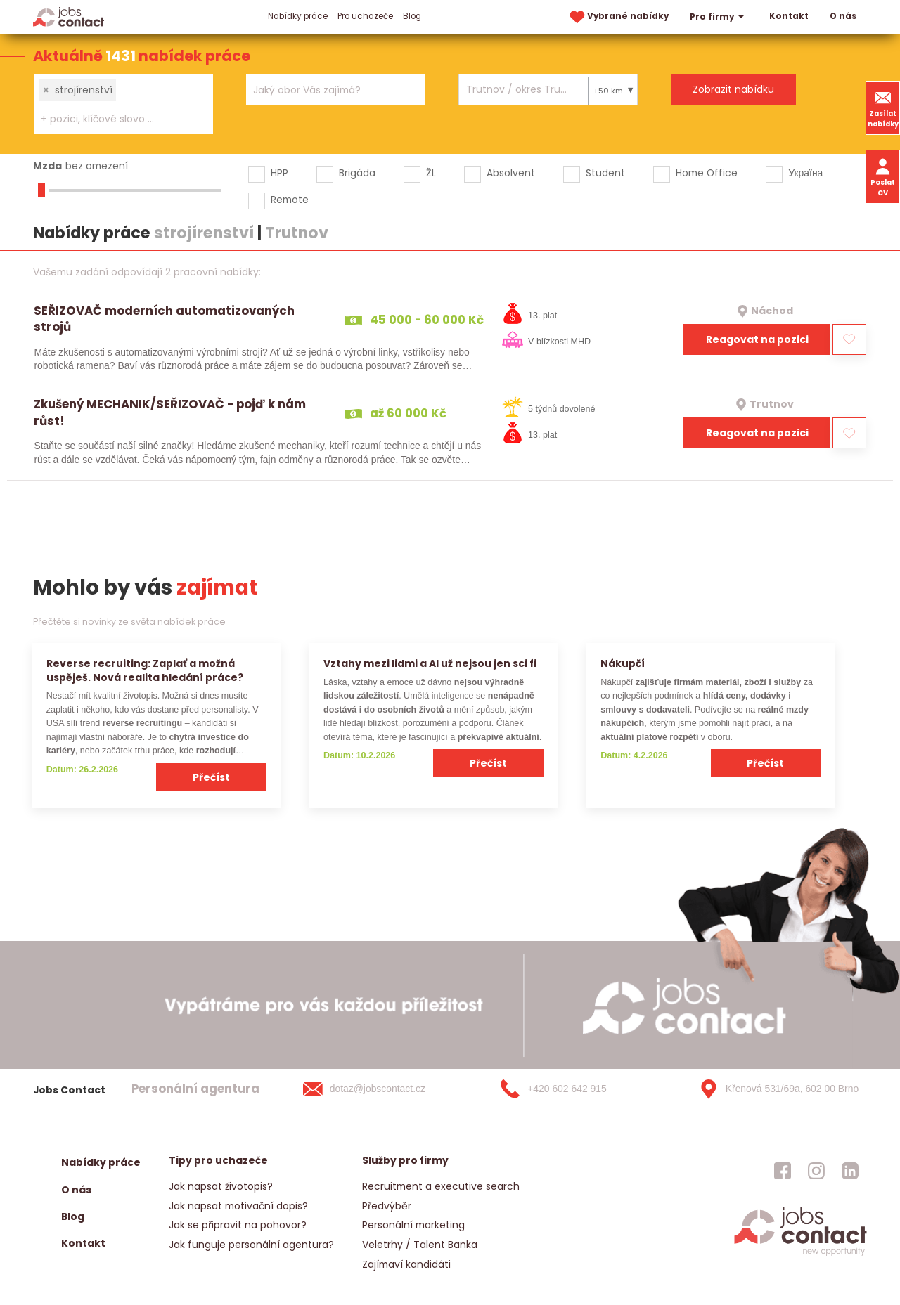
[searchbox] (114, 119)
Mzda (47, 166)
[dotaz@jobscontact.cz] (378, 1089)
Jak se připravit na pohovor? (238, 1225)
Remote (290, 200)
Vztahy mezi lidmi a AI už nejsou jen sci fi (429, 663)
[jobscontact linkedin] (850, 1171)
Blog (412, 16)
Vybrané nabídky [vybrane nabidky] (618, 17)
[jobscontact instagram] (816, 1171)
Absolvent (511, 173)
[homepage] (800, 1255)
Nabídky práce (298, 16)
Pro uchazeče (365, 16)
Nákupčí (622, 663)
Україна (805, 173)
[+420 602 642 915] (576, 1089)
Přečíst (211, 777)
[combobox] (123, 104)
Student (605, 173)
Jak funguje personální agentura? (251, 1245)
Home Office (707, 173)
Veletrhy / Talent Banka (419, 1245)
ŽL (431, 173)
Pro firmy (719, 17)
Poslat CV (882, 176)
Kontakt (789, 16)
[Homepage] (68, 16)
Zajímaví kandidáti (406, 1264)
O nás (843, 16)
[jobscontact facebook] (782, 1171)
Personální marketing (413, 1225)
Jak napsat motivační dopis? (238, 1206)
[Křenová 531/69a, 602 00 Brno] (774, 1089)
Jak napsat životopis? (221, 1186)
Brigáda (357, 173)
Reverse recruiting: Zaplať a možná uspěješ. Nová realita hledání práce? (144, 670)
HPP (279, 173)
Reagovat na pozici (757, 339)
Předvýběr (386, 1206)
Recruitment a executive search (441, 1186)
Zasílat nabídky (883, 107)
